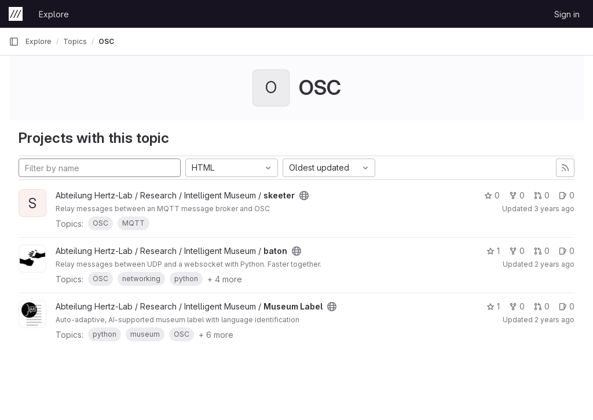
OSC (106, 41)
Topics (75, 41)
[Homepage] (15, 14)
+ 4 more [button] (224, 279)
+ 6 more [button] (216, 335)
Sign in (567, 14)
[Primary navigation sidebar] (14, 41)
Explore (54, 14)
